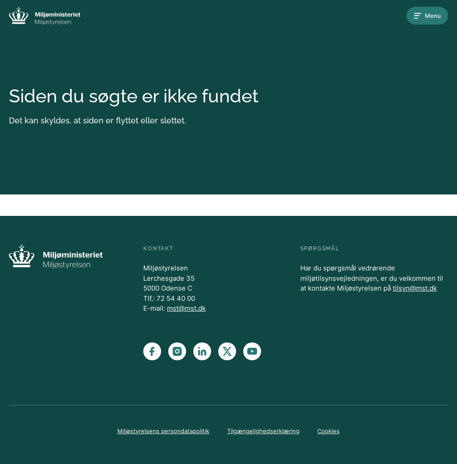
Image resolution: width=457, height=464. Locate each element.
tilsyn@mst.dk (415, 288)
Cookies (328, 430)
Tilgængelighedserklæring (263, 430)
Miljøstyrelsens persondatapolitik (163, 430)
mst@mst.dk (186, 308)
